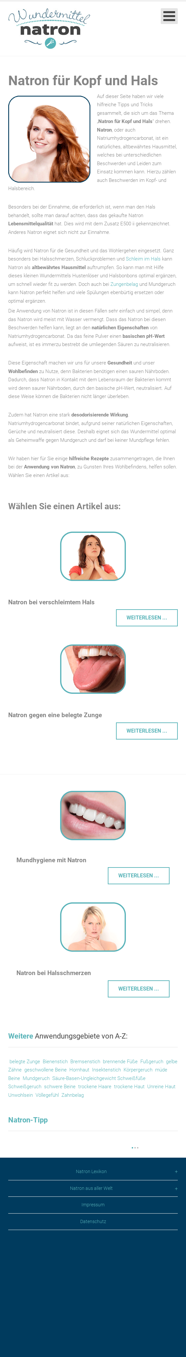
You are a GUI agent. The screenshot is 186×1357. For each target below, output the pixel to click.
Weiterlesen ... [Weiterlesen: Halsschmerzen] (138, 989)
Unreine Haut (161, 1087)
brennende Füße (120, 1062)
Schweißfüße (131, 1078)
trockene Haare (94, 1087)
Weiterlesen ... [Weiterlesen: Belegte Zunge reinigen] (147, 731)
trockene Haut (130, 1087)
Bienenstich (55, 1062)
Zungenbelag (124, 284)
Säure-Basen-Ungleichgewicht (84, 1078)
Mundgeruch (36, 1078)
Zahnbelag (72, 1095)
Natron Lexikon (91, 1286)
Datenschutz (93, 1336)
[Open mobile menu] (169, 16)
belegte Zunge (25, 1062)
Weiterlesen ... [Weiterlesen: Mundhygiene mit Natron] (138, 875)
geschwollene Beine (45, 1070)
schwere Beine (60, 1087)
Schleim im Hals (143, 259)
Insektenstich (106, 1070)
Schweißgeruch (24, 1087)
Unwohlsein (20, 1095)
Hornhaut (78, 1070)
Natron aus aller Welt (91, 1303)
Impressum (93, 1319)
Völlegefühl (47, 1095)
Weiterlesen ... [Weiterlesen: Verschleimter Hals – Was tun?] (147, 618)
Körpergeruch (138, 1070)
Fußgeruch (151, 1062)
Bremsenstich (85, 1062)
